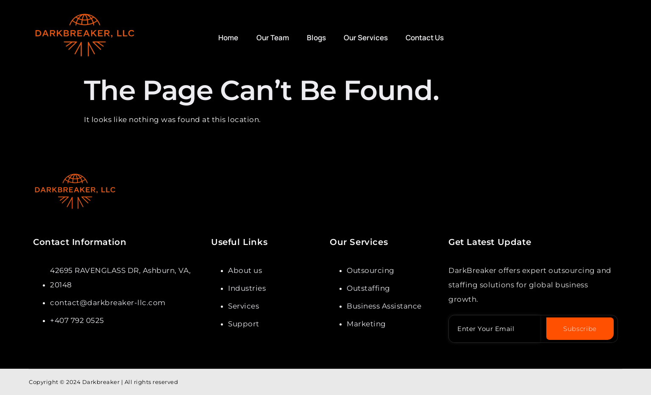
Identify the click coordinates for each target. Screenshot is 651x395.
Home (229, 37)
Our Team (272, 37)
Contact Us (422, 37)
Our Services (364, 37)
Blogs (315, 37)
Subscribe (580, 329)
